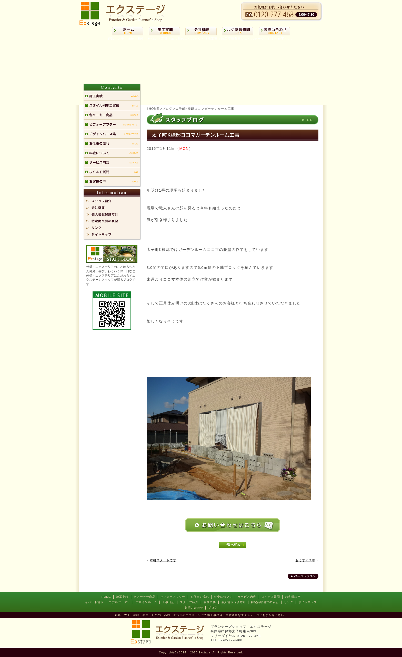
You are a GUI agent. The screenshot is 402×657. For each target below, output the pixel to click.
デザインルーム (146, 602)
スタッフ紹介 (189, 602)
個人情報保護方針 (233, 602)
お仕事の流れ (199, 596)
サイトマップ (307, 602)
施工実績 (122, 596)
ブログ (212, 607)
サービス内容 (247, 596)
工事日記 (168, 602)
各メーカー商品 (144, 596)
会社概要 (210, 602)
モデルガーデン (119, 602)
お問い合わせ (194, 607)
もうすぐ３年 (305, 560)
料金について (223, 596)
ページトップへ (305, 576)
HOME (106, 596)
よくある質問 (271, 596)
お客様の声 (292, 596)
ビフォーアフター (172, 596)
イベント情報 (94, 602)
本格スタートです (163, 560)
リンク (288, 602)
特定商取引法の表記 (265, 602)
